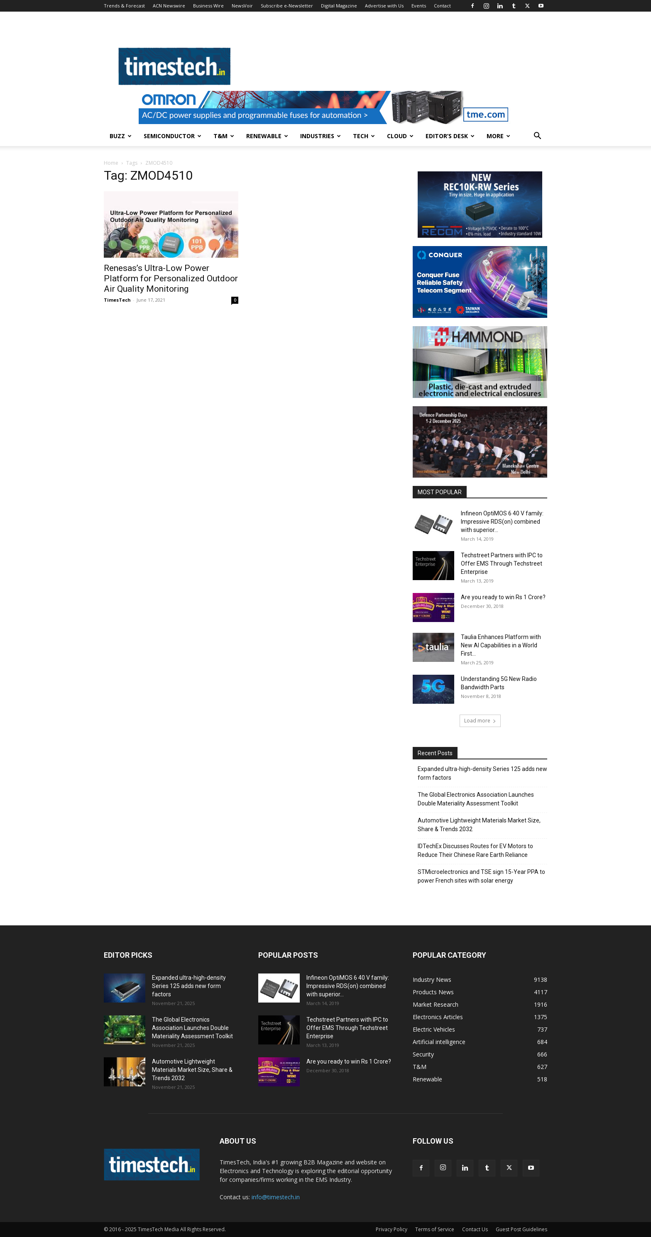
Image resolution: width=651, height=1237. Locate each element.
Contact (442, 5)
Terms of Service (434, 1229)
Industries (320, 136)
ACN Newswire (169, 5)
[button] (537, 137)
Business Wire (208, 5)
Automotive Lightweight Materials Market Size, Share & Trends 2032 (479, 824)
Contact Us (475, 1229)
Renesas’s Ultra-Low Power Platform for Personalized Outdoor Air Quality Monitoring (171, 278)
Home (111, 162)
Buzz (121, 136)
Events (418, 5)
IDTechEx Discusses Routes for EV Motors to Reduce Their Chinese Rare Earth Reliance (475, 850)
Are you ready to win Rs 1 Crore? (503, 597)
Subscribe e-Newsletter (287, 5)
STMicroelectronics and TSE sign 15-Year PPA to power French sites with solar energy (481, 876)
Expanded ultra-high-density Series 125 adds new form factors (482, 773)
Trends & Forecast (124, 5)
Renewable (267, 136)
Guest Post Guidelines (521, 1229)
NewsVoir (242, 5)
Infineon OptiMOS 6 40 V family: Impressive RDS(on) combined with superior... (502, 521)
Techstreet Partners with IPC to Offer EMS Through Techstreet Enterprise (502, 563)
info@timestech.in (276, 1197)
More (498, 136)
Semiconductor (172, 136)
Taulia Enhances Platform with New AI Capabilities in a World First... (501, 645)
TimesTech (117, 300)
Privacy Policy (391, 1229)
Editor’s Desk (450, 136)
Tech (364, 136)
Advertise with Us (384, 5)
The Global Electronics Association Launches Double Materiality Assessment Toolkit (476, 799)
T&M (223, 136)
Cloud (400, 136)
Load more (480, 720)
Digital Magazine (339, 5)
